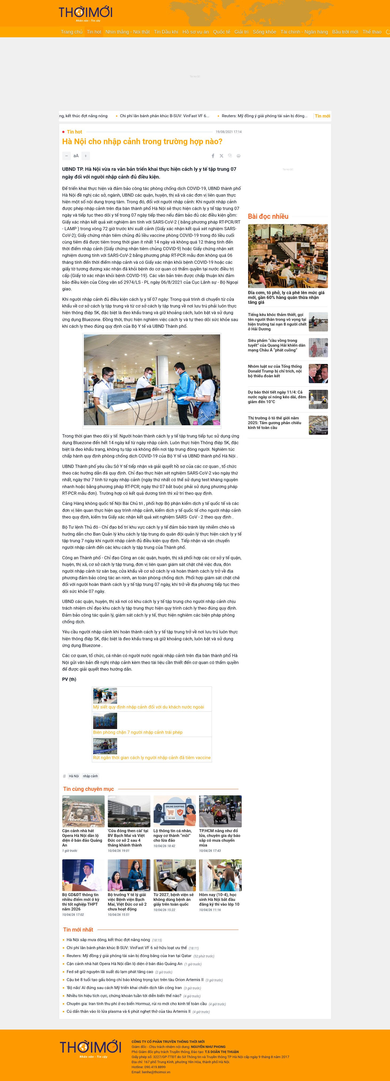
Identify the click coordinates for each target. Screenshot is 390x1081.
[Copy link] (230, 155)
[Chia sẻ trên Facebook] (213, 156)
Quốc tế (221, 32)
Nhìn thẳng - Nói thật (127, 32)
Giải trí (242, 32)
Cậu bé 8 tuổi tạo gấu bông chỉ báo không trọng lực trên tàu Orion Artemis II (145, 979)
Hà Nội (74, 776)
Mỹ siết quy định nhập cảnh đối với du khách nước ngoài (148, 707)
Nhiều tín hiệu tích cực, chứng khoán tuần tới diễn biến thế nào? (134, 995)
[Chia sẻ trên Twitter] (221, 156)
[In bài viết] (238, 156)
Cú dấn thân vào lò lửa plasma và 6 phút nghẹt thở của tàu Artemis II (138, 1011)
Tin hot (94, 32)
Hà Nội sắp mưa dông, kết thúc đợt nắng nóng (74, 116)
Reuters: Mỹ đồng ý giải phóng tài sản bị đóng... (273, 116)
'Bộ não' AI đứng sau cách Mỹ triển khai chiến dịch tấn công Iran (134, 987)
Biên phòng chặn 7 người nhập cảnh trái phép (138, 732)
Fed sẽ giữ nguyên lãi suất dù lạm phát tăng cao (120, 971)
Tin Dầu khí (166, 32)
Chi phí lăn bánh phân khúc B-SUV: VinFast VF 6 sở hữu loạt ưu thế (133, 947)
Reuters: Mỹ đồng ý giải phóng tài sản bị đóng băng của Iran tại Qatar (141, 955)
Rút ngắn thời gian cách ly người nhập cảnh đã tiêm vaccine (152, 757)
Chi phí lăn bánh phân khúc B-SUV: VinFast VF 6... (172, 116)
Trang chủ (72, 32)
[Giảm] (66, 156)
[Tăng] (85, 156)
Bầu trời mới (345, 32)
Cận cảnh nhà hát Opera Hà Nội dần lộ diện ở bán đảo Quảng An (134, 963)
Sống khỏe (264, 32)
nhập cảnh (90, 776)
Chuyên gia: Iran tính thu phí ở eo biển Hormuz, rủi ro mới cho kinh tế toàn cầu (146, 1003)
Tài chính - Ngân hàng (304, 32)
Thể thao (372, 32)
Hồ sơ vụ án (196, 32)
